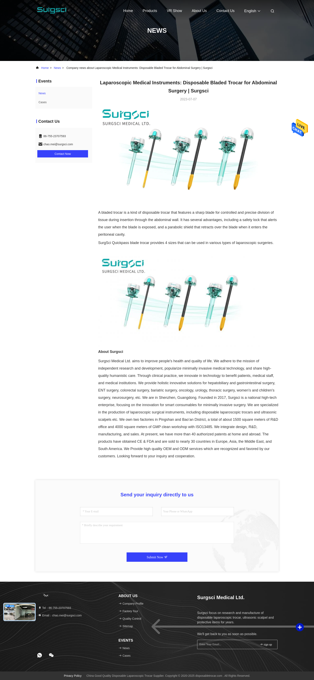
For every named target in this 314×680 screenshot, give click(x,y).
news (57, 67)
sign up (266, 644)
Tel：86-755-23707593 (54, 608)
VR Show (174, 11)
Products (150, 11)
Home (128, 11)
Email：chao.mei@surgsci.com (60, 615)
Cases (43, 102)
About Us (199, 11)
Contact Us (225, 11)
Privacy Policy (73, 675)
